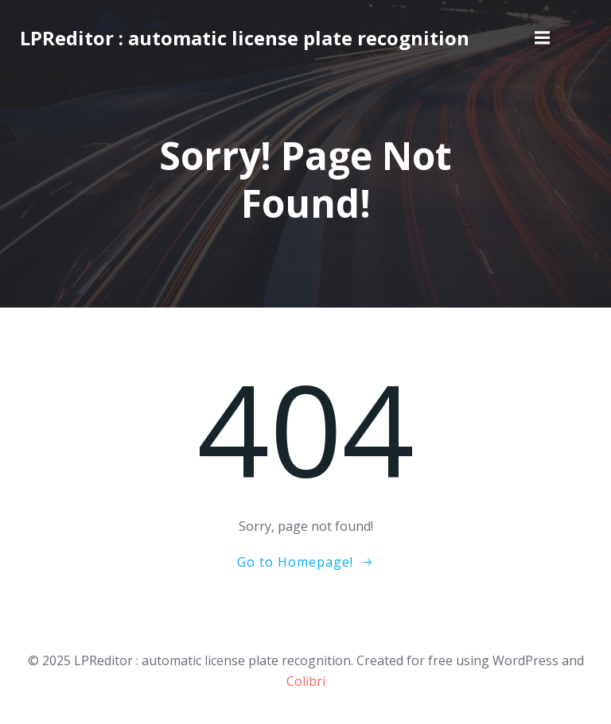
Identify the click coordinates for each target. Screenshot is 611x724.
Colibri (305, 681)
